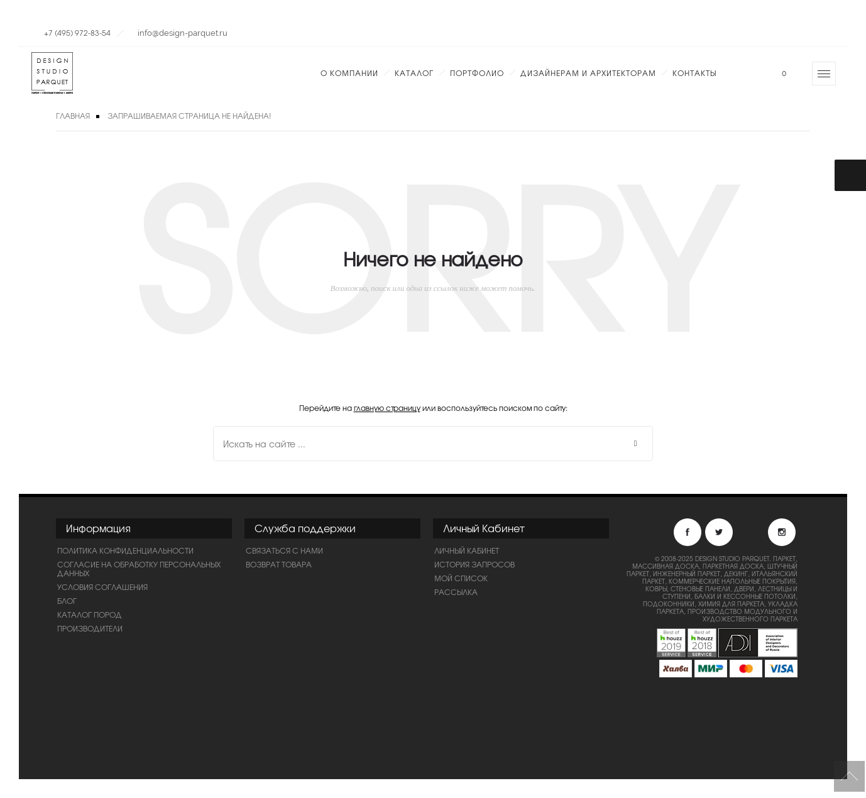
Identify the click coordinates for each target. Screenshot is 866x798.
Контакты (694, 73)
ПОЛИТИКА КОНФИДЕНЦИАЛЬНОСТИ (125, 550)
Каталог (414, 73)
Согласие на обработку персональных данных (139, 569)
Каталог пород (89, 614)
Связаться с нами (284, 550)
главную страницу (387, 407)
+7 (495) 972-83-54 (77, 32)
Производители (90, 628)
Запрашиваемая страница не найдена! (189, 115)
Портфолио (477, 73)
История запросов (474, 564)
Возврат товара (279, 564)
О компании (349, 73)
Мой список (461, 578)
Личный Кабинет (466, 550)
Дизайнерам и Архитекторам (588, 73)
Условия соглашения (102, 587)
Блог (67, 600)
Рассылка (456, 592)
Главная (73, 115)
